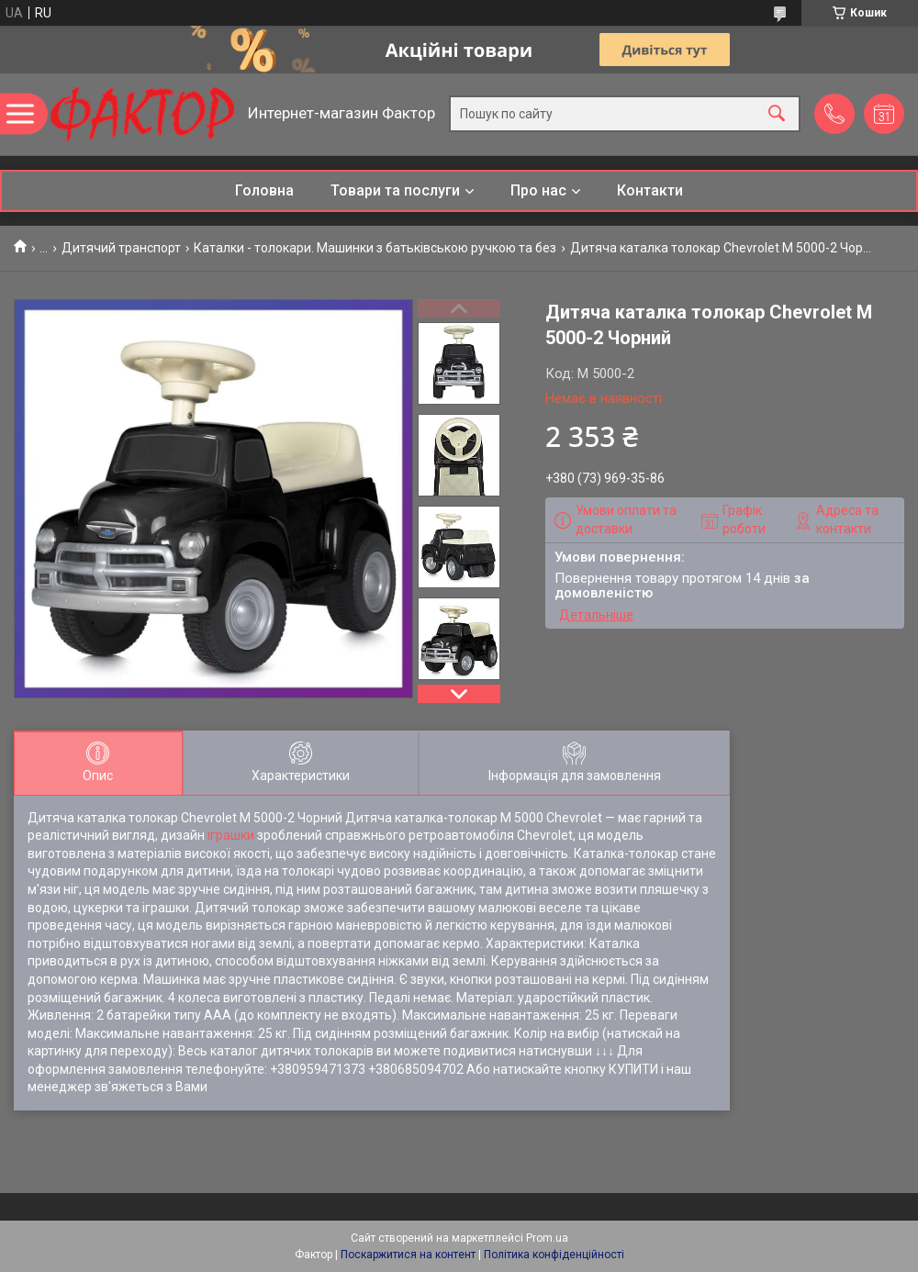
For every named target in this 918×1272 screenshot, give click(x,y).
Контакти (650, 190)
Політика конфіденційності (554, 1254)
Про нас (538, 190)
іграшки (230, 835)
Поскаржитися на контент (408, 1254)
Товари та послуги (395, 190)
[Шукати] (777, 114)
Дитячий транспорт (121, 247)
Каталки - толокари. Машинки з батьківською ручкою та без (375, 247)
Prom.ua (547, 1238)
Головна (264, 190)
